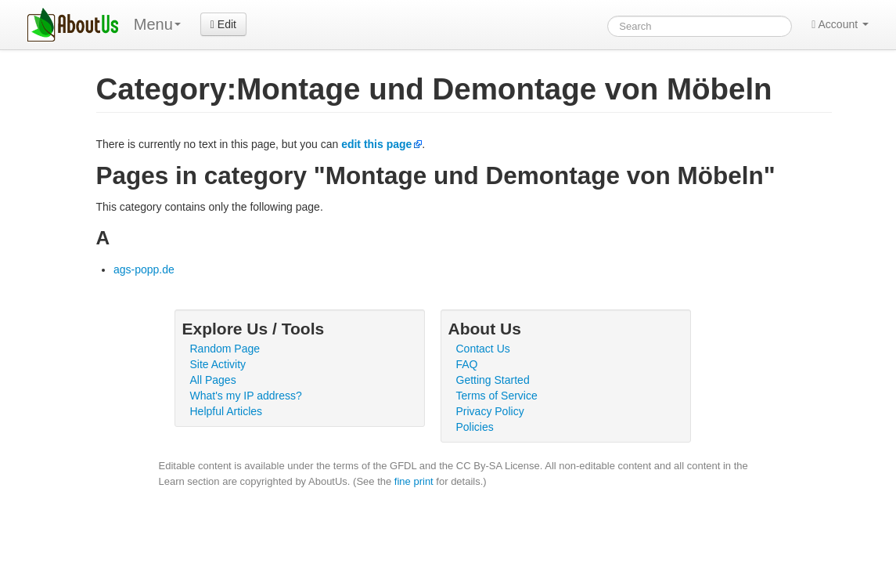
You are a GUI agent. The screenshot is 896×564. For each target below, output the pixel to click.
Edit (223, 24)
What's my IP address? (246, 395)
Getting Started (493, 380)
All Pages (213, 380)
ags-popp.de (144, 269)
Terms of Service (497, 395)
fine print (414, 481)
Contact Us (483, 348)
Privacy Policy (490, 411)
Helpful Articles (226, 411)
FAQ (467, 364)
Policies (475, 427)
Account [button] (840, 24)
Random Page (225, 348)
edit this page (376, 144)
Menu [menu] (157, 24)
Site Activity (218, 364)
